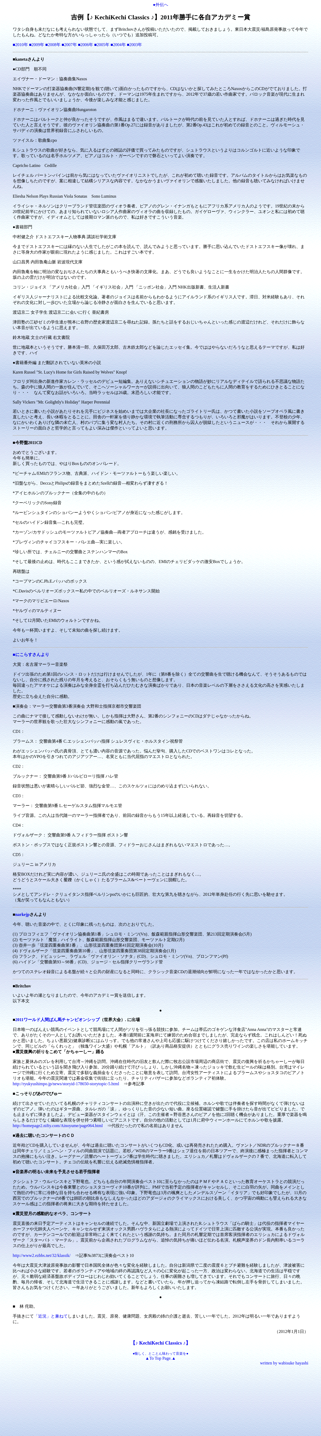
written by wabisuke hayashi (284, 1363)
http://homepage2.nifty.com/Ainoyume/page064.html (58, 1125)
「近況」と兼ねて (51, 1316)
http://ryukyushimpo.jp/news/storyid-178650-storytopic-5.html (66, 1084)
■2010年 (20, 44)
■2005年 (101, 44)
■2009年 (36, 44)
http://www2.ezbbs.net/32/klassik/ (44, 1255)
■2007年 (69, 44)
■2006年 (85, 44)
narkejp (22, 914)
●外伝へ (160, 4)
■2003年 (134, 44)
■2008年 (53, 44)
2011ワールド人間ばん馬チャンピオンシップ (57, 1019)
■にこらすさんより (31, 654)
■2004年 (118, 44)
